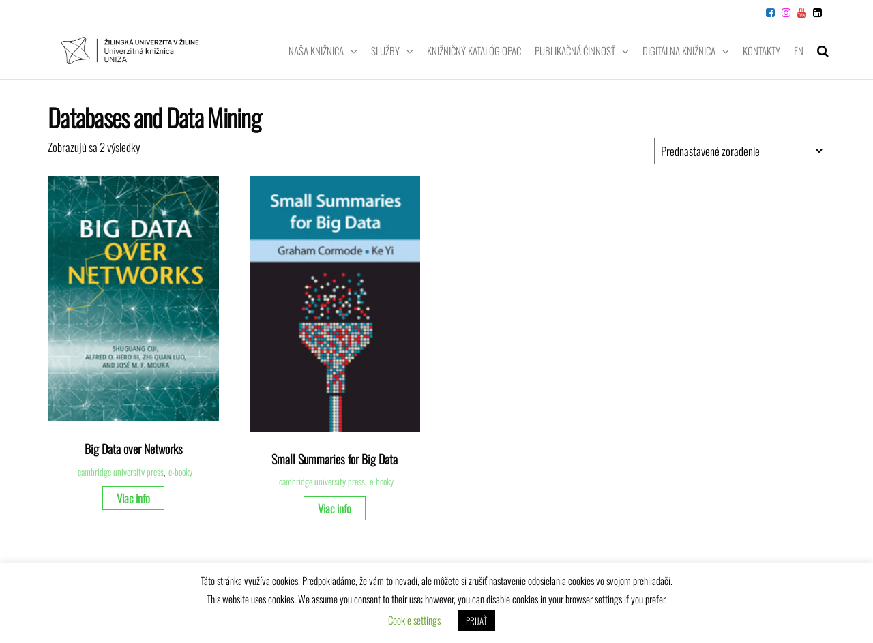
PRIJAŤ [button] (476, 620)
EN (798, 50)
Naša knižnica (316, 50)
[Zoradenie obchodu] (739, 151)
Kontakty (761, 50)
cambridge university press (121, 472)
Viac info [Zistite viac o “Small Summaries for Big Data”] (334, 508)
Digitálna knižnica (678, 50)
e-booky (180, 472)
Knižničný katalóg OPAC (474, 50)
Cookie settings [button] (414, 619)
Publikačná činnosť (575, 50)
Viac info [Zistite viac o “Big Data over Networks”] (133, 498)
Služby (385, 50)
